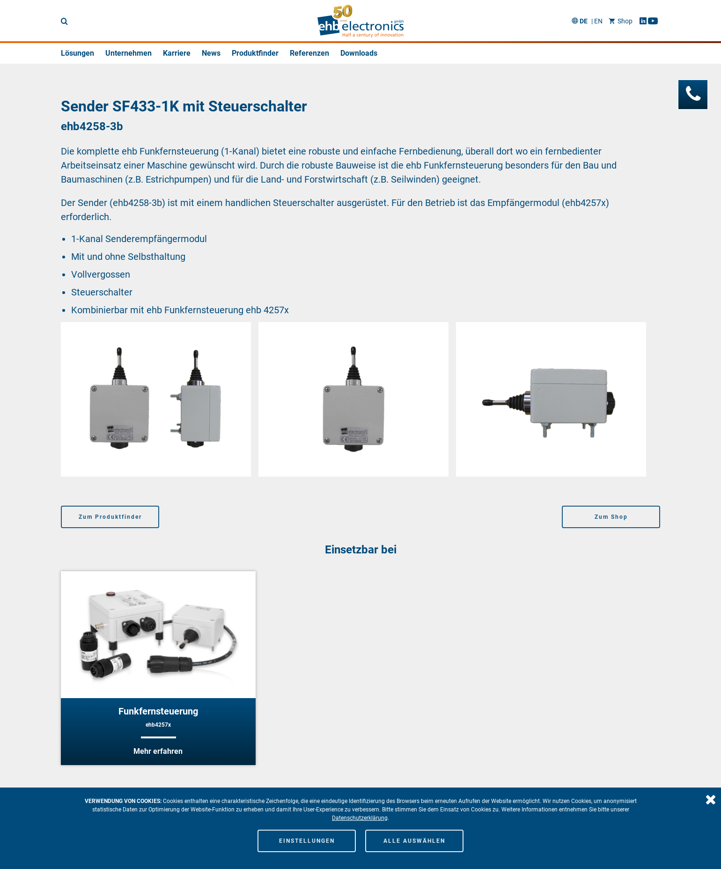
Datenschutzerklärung (360, 818)
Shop (621, 21)
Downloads (358, 53)
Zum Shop (611, 517)
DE (584, 21)
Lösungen (77, 53)
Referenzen (309, 53)
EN (598, 21)
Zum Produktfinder (110, 517)
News (211, 53)
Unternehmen (128, 53)
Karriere (177, 53)
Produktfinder (255, 53)
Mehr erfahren (158, 751)
